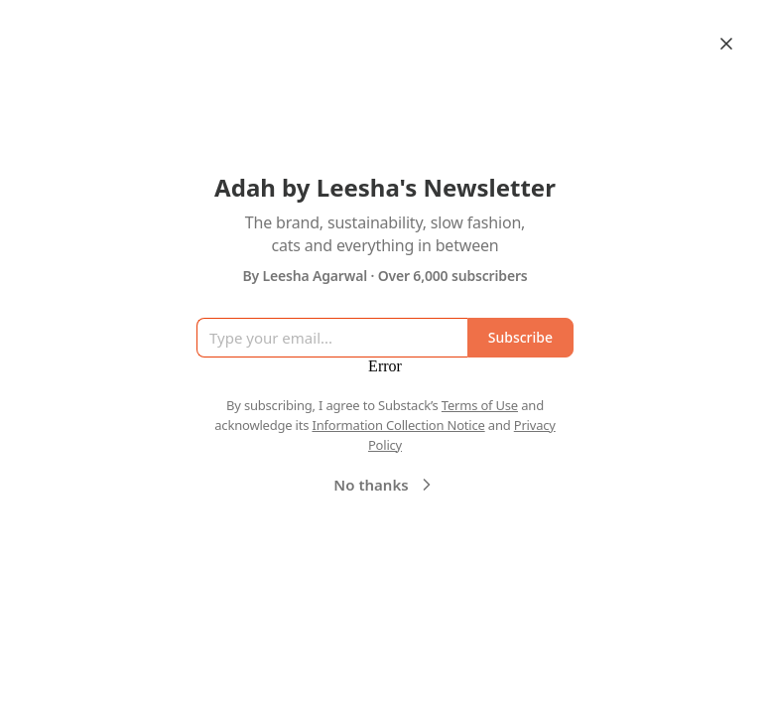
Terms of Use (480, 405)
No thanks (384, 485)
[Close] (726, 44)
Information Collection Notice (398, 425)
